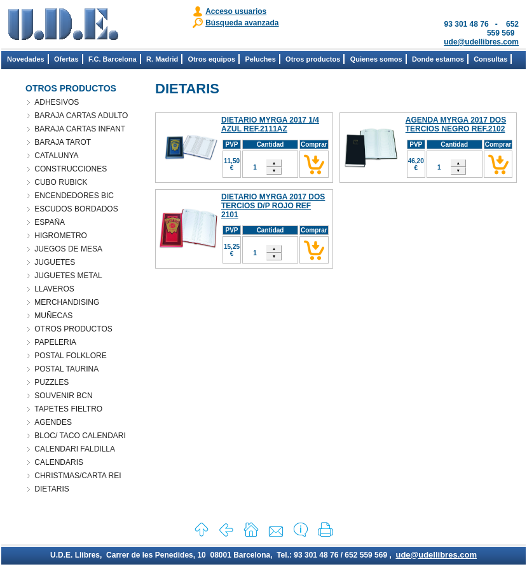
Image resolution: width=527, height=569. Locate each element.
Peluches (260, 59)
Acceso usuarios (235, 11)
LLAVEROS (54, 288)
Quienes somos (376, 59)
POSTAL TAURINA (66, 369)
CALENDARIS (58, 462)
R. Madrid (162, 59)
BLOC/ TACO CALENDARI (80, 435)
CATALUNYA (56, 155)
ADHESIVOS (56, 102)
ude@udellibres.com (481, 41)
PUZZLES (51, 382)
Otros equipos (212, 59)
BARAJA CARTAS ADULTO (81, 115)
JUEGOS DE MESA (68, 248)
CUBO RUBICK (60, 182)
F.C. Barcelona (112, 59)
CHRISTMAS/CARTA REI (77, 475)
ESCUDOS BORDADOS (76, 208)
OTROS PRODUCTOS (73, 329)
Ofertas (66, 59)
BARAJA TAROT (62, 142)
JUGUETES (54, 262)
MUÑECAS (53, 315)
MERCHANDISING (66, 302)
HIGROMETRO (60, 235)
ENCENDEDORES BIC (74, 195)
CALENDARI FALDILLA (74, 449)
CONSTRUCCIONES (70, 168)
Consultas (490, 59)
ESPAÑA (49, 222)
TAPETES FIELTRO (68, 409)
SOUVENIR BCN (63, 395)
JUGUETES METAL (68, 275)
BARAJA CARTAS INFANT (79, 128)
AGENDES (53, 422)
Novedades (25, 59)
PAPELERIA (55, 342)
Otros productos (312, 59)
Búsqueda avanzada (241, 22)
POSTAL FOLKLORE (70, 355)
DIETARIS (51, 489)
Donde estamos (438, 59)
